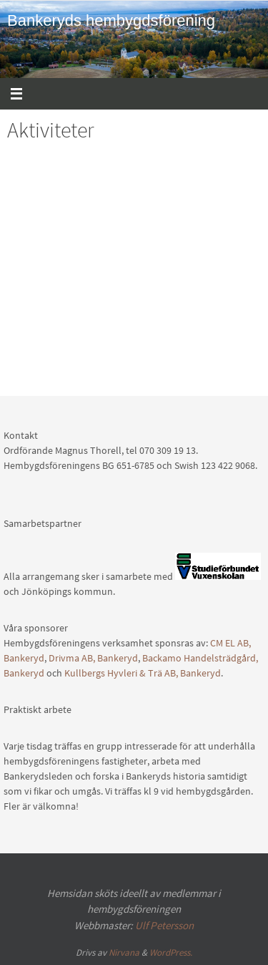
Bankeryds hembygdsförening (111, 20)
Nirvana (124, 952)
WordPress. (170, 952)
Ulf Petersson (164, 925)
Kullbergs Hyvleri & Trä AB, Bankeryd (142, 672)
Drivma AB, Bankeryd (93, 657)
